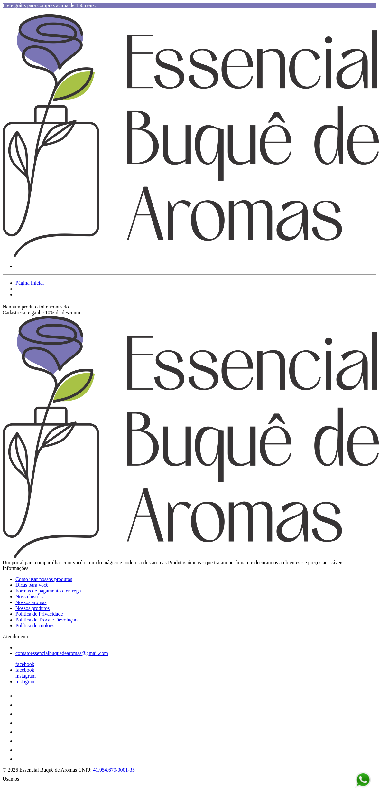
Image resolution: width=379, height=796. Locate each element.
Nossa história (30, 596)
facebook (24, 664)
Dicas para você (31, 585)
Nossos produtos (32, 608)
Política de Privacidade (39, 614)
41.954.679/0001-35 (114, 769)
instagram (25, 675)
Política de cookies (34, 625)
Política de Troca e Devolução (46, 619)
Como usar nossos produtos (43, 579)
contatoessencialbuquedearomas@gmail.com (61, 653)
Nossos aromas (30, 602)
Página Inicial (29, 283)
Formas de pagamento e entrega (48, 590)
